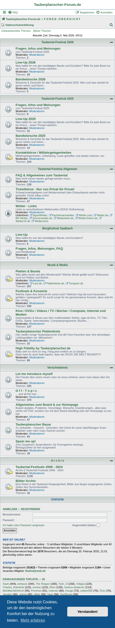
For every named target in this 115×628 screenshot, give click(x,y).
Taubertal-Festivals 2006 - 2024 (39, 467)
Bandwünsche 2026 (30, 79)
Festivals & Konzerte (31, 291)
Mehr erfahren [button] (32, 620)
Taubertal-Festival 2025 (57, 98)
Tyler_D (63, 583)
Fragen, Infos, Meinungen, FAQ (39, 248)
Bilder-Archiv (26, 481)
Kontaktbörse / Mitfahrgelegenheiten (43, 152)
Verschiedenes (57, 367)
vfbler (37, 594)
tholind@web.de (35, 570)
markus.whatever (74, 587)
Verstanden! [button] (88, 612)
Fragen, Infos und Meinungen (38, 48)
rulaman (53, 590)
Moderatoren (36, 54)
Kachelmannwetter (61, 215)
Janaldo (7, 594)
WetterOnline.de (86, 218)
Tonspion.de (74, 283)
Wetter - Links (26, 206)
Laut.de (36, 283)
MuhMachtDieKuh (13, 590)
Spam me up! (26, 441)
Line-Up (22, 234)
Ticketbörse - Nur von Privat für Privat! (45, 189)
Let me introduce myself (34, 374)
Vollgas (80, 583)
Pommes (36, 590)
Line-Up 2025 (26, 119)
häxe (50, 594)
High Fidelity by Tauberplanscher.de (43, 348)
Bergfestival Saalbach (57, 228)
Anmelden (10, 509)
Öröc (102, 590)
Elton (52, 587)
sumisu (36, 587)
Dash (6, 583)
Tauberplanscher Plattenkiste (38, 331)
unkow (23, 594)
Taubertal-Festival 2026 (57, 42)
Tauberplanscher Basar (33, 424)
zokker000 (86, 590)
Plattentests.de (53, 283)
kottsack (22, 583)
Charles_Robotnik (13, 587)
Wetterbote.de (64, 218)
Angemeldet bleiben (86, 525)
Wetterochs (40, 221)
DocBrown (66, 594)
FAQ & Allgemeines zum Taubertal (41, 175)
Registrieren (30, 509)
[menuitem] (13, 12)
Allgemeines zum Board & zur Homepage (47, 404)
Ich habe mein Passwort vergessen (23, 525)
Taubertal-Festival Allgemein (57, 169)
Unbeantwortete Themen (16, 30)
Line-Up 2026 (26, 62)
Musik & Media (57, 265)
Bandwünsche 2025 (30, 136)
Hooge (69, 590)
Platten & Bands (28, 271)
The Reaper (43, 583)
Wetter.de (101, 215)
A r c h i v (57, 460)
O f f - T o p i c (26, 391)
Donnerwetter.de (40, 218)
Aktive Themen (42, 30)
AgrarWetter (38, 215)
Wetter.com (84, 215)
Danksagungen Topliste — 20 (24, 579)
